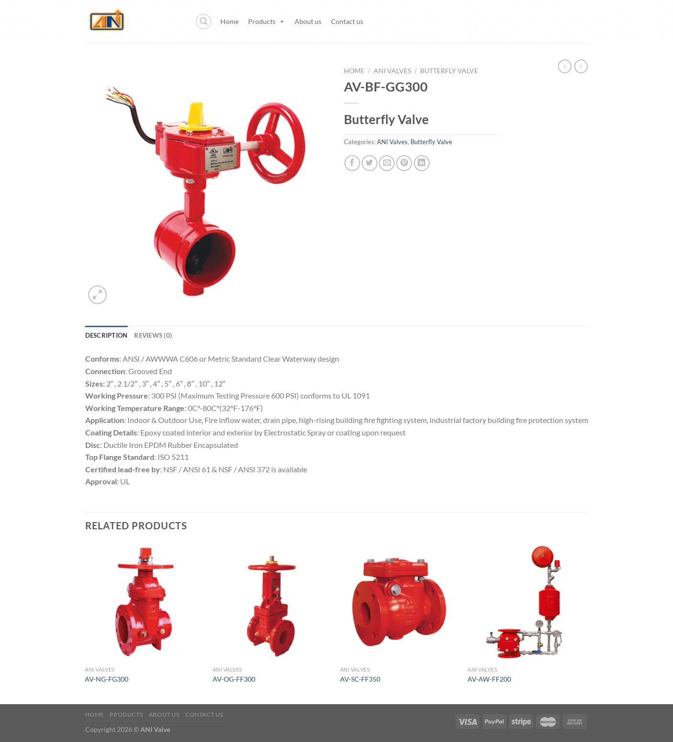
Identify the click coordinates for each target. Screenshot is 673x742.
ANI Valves (392, 71)
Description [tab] (106, 335)
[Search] (203, 21)
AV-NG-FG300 (106, 679)
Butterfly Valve (449, 71)
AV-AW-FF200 (489, 679)
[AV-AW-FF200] (527, 602)
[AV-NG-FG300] (144, 602)
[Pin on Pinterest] (404, 163)
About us (308, 21)
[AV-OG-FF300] (272, 602)
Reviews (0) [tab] (153, 335)
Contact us (347, 21)
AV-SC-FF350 (360, 679)
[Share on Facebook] (352, 163)
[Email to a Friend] (387, 163)
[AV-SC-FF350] (399, 602)
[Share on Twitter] (369, 163)
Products (266, 21)
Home (229, 21)
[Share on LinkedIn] (422, 163)
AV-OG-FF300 (234, 679)
